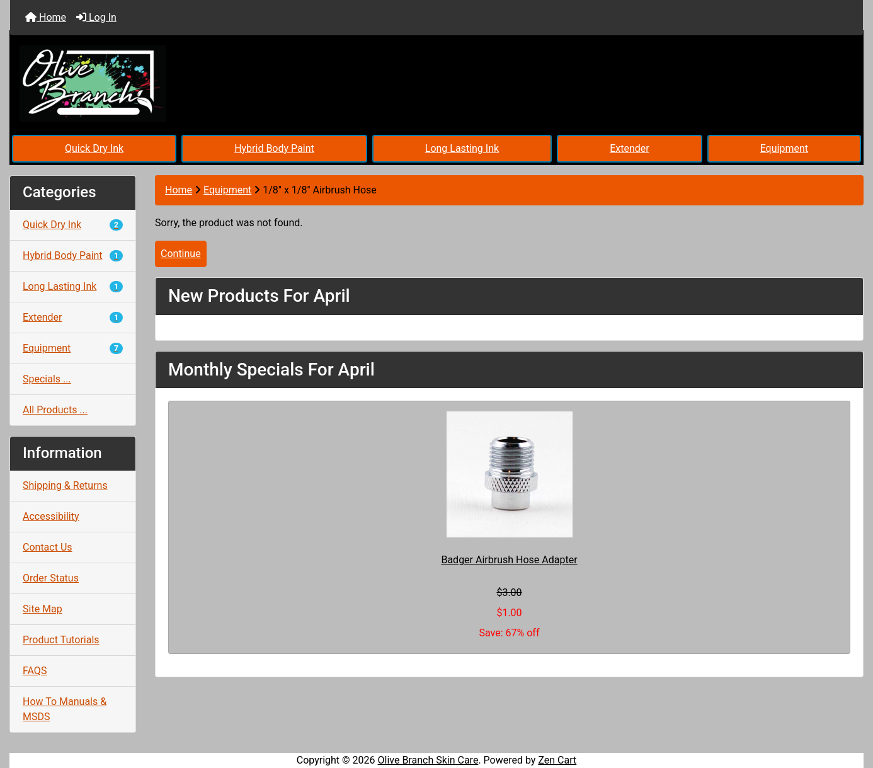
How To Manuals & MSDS (64, 709)
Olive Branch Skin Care (428, 760)
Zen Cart (557, 760)
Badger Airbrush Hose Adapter (509, 560)
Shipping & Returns (65, 485)
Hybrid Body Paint (274, 148)
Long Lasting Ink (462, 148)
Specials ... (47, 379)
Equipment (784, 148)
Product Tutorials (61, 640)
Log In (96, 17)
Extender (629, 148)
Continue (181, 254)
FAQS (35, 671)
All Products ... (55, 410)
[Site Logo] (152, 83)
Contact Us (47, 547)
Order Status (51, 578)
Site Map (42, 609)
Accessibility (51, 516)
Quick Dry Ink (94, 148)
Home (45, 17)
